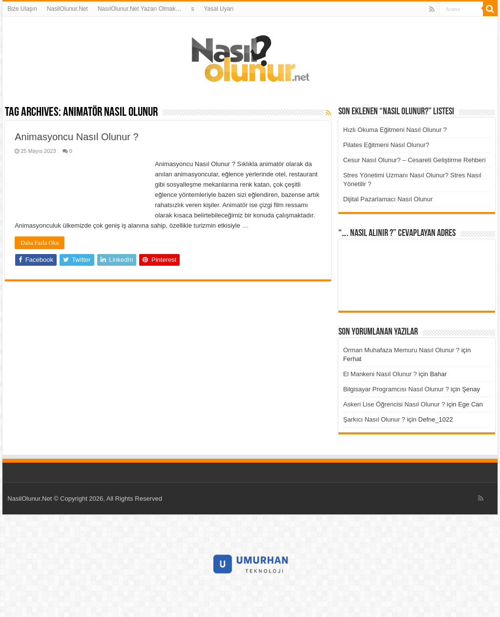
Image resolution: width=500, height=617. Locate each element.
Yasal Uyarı (219, 8)
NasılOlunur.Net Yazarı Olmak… (140, 8)
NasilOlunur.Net (67, 8)
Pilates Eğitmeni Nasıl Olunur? (386, 145)
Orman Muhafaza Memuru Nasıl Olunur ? (401, 350)
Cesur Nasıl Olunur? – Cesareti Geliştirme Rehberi (414, 160)
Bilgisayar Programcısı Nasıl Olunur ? (396, 389)
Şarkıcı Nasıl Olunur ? (374, 419)
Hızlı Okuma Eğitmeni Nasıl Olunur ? (395, 129)
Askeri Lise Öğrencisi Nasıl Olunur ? (394, 404)
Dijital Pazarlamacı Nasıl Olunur (388, 199)
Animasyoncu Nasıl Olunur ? (76, 136)
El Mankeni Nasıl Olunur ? (380, 374)
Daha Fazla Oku (40, 242)
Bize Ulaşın (22, 8)
